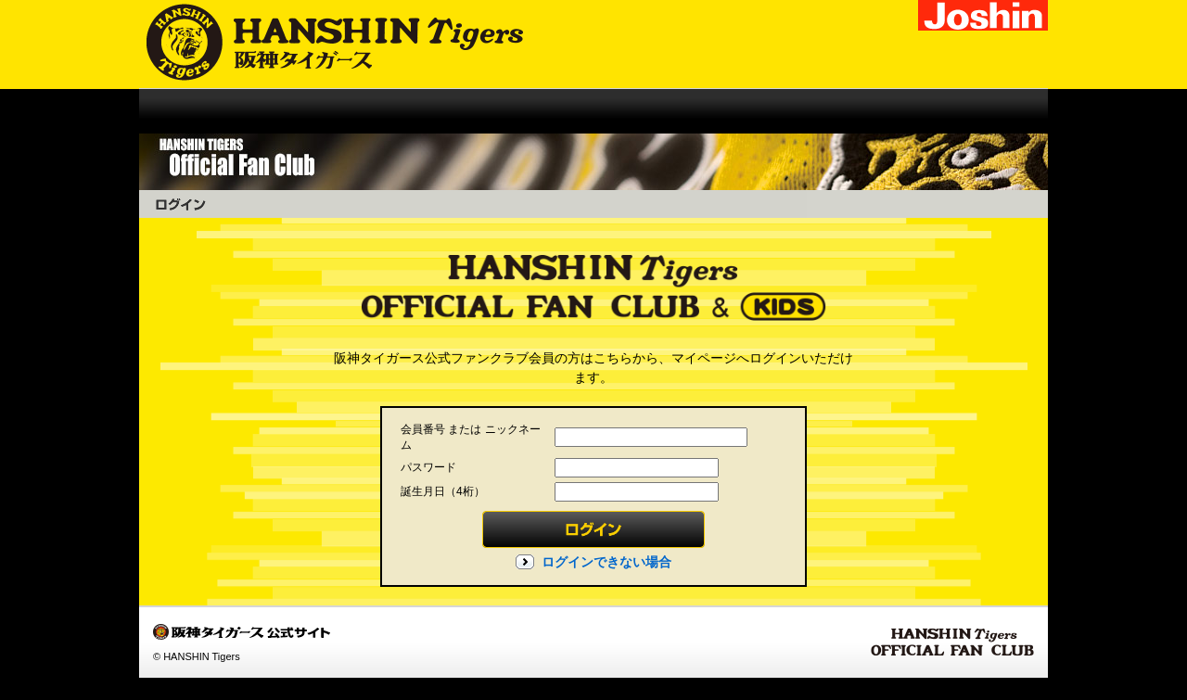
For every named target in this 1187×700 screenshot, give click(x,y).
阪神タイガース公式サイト (322, 44)
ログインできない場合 (606, 561)
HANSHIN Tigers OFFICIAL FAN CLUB (952, 642)
